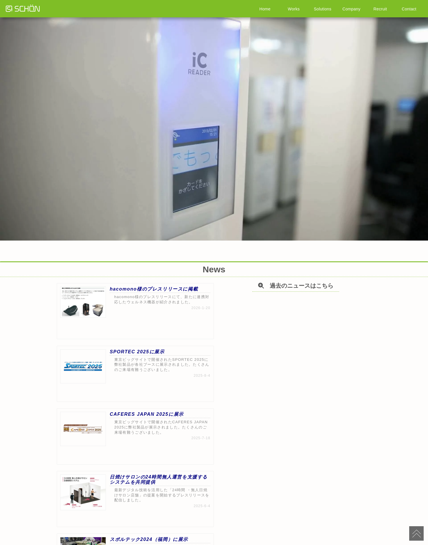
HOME (103, 518)
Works (293, 8)
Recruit (380, 8)
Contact (409, 8)
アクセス (294, 518)
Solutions (322, 8)
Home (265, 8)
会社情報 (197, 518)
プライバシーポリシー (261, 518)
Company (351, 8)
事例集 (165, 518)
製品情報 (134, 518)
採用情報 (228, 518)
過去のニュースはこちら (220, 473)
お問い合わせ (325, 518)
